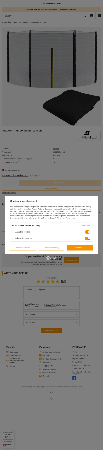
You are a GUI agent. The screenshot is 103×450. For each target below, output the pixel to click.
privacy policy (83, 209)
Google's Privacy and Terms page (62, 218)
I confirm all (79, 248)
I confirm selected (23, 248)
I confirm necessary (51, 248)
